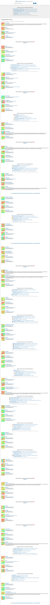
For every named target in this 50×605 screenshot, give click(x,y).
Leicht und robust (24, 456)
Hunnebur (7, 31)
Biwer (6, 378)
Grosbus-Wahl (7, 302)
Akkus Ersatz (14, 578)
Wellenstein (7, 537)
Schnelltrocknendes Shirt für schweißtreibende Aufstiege (29, 66)
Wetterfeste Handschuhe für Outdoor (28, 375)
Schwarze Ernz (7, 72)
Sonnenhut (17, 370)
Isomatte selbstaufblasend (15, 397)
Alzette (6, 482)
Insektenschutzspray (18, 11)
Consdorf (6, 351)
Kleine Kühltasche (16, 170)
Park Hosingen (7, 223)
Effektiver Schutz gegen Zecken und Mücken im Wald (30, 11)
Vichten (6, 556)
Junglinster (7, 274)
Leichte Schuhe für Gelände (23, 402)
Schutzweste (15, 218)
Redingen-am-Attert (16, 561)
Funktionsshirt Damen (17, 169)
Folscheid (7, 583)
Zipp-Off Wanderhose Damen (19, 343)
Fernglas (15, 552)
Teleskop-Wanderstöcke (17, 292)
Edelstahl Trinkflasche (19, 374)
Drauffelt (15, 82)
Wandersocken (18, 371)
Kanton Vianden (11, 147)
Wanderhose (15, 429)
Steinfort (6, 487)
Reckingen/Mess (8, 418)
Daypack (16, 114)
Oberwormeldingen (17, 86)
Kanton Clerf (10, 36)
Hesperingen (7, 283)
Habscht (14, 280)
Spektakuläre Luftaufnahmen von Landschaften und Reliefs (29, 548)
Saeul (6, 436)
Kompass (16, 117)
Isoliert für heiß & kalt (27, 374)
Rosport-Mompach (8, 182)
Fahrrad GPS (15, 221)
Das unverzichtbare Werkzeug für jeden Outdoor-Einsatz (32, 68)
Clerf (12, 82)
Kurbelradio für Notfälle (17, 217)
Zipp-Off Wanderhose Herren (18, 215)
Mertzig (6, 414)
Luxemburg (6, 28)
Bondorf (6, 491)
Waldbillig (15, 73)
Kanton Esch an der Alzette (12, 55)
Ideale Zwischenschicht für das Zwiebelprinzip (28, 348)
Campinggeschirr (14, 69)
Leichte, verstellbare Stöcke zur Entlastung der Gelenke (30, 292)
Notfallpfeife (17, 116)
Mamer (6, 441)
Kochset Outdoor (16, 165)
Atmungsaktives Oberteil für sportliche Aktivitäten (30, 169)
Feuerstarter (16, 12)
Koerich (6, 255)
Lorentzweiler (7, 459)
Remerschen (7, 596)
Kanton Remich (11, 156)
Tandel (6, 146)
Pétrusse (6, 50)
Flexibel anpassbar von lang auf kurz (30, 316)
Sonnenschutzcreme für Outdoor (23, 293)
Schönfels (14, 32)
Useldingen (7, 136)
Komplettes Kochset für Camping (25, 165)
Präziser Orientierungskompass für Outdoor (25, 117)
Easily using (25, 193)
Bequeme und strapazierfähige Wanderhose (25, 429)
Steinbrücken (7, 54)
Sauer (6, 27)
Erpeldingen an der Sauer (9, 324)
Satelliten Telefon (16, 428)
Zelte (13, 580)
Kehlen (6, 270)
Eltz (6, 560)
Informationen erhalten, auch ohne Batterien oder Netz (30, 217)
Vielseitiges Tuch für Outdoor (23, 319)
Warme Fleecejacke (17, 348)
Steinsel (6, 569)
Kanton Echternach (11, 73)
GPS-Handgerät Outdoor (18, 289)
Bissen (6, 533)
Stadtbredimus (7, 155)
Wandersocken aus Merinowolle (16, 400)
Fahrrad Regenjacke (18, 455)
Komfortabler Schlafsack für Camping (22, 575)
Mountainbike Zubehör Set (19, 10)
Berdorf (15, 101)
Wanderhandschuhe (19, 375)
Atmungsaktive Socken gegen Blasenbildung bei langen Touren (32, 400)
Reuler (6, 495)
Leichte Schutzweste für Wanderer (24, 218)
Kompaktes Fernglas (18, 452)
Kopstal (6, 463)
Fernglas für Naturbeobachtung (22, 552)
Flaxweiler (16, 105)
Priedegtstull (7, 100)
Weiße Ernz (7, 77)
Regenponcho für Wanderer (18, 168)
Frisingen (6, 306)
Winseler (6, 122)
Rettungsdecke (14, 67)
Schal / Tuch (15, 319)
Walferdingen (7, 131)
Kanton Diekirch (11, 187)
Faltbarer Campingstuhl (17, 219)
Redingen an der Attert (9, 387)
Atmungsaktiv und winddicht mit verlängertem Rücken (30, 455)
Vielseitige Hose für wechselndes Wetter (31, 343)
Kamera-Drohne (17, 548)
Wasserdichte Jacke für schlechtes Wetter (25, 14)
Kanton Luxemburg (11, 51)
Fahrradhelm (15, 166)
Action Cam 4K (17, 345)
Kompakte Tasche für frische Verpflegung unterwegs (28, 170)
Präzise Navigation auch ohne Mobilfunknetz (29, 289)
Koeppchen (7, 85)
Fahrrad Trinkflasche (17, 320)
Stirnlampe (15, 290)
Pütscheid (7, 205)
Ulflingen (6, 510)
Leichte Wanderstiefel (17, 317)
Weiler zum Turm (8, 127)
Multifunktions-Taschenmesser (17, 68)
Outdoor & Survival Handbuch (18, 577)
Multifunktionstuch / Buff (18, 424)
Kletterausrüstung (17, 427)
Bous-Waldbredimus (8, 360)
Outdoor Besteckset (18, 456)
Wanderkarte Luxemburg (19, 9)
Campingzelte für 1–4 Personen (19, 580)
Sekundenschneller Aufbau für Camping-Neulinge (29, 553)
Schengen (7, 173)
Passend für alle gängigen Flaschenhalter (27, 320)
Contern (6, 337)
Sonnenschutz (16, 293)
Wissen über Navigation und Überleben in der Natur (32, 577)
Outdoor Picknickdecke (19, 118)
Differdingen (7, 333)
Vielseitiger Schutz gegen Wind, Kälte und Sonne (31, 424)
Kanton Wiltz (10, 123)
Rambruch (7, 201)
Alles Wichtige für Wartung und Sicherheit (30, 10)
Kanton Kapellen (11, 256)
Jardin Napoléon (8, 591)
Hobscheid (7, 279)
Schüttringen (7, 159)
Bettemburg (7, 587)
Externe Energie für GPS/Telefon (23, 347)
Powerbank (17, 119)
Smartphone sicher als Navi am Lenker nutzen (30, 344)
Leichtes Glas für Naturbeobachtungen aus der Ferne (29, 452)
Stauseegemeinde (8, 251)
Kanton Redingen (11, 202)
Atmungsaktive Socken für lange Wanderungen (27, 371)
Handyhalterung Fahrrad (19, 344)
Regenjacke (16, 14)
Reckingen (7, 432)
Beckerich (7, 468)
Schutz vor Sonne (22, 370)
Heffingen (7, 297)
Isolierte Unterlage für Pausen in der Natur (30, 118)
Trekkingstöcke (17, 453)
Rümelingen (7, 177)
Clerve (6, 81)
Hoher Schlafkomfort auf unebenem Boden (28, 397)
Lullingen (6, 35)
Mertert (6, 232)
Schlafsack (14, 575)
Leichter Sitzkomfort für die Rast (27, 219)
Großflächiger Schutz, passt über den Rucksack (31, 168)
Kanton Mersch (10, 32)
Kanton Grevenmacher (11, 86)
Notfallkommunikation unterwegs (25, 428)
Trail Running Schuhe (14, 402)
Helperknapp (14, 365)
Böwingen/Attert (8, 364)
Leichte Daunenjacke (14, 398)
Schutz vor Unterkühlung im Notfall (23, 67)
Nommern (7, 228)
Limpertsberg (7, 405)
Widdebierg (7, 104)
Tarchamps (7, 514)
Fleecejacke (15, 294)
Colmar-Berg (7, 355)
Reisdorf (6, 186)
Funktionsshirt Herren (15, 66)
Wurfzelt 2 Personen (18, 553)
